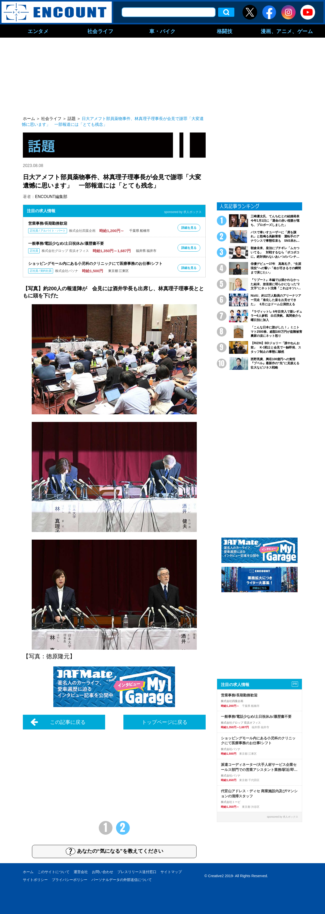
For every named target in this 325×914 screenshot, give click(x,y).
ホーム (28, 872)
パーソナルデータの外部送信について (121, 879)
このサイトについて (54, 872)
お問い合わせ (102, 872)
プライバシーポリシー (69, 879)
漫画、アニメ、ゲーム (287, 31)
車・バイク (162, 31)
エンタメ (38, 31)
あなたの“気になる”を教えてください (114, 851)
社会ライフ (100, 31)
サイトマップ (171, 872)
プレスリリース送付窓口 (136, 872)
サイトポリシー (35, 879)
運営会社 (81, 872)
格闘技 (225, 31)
